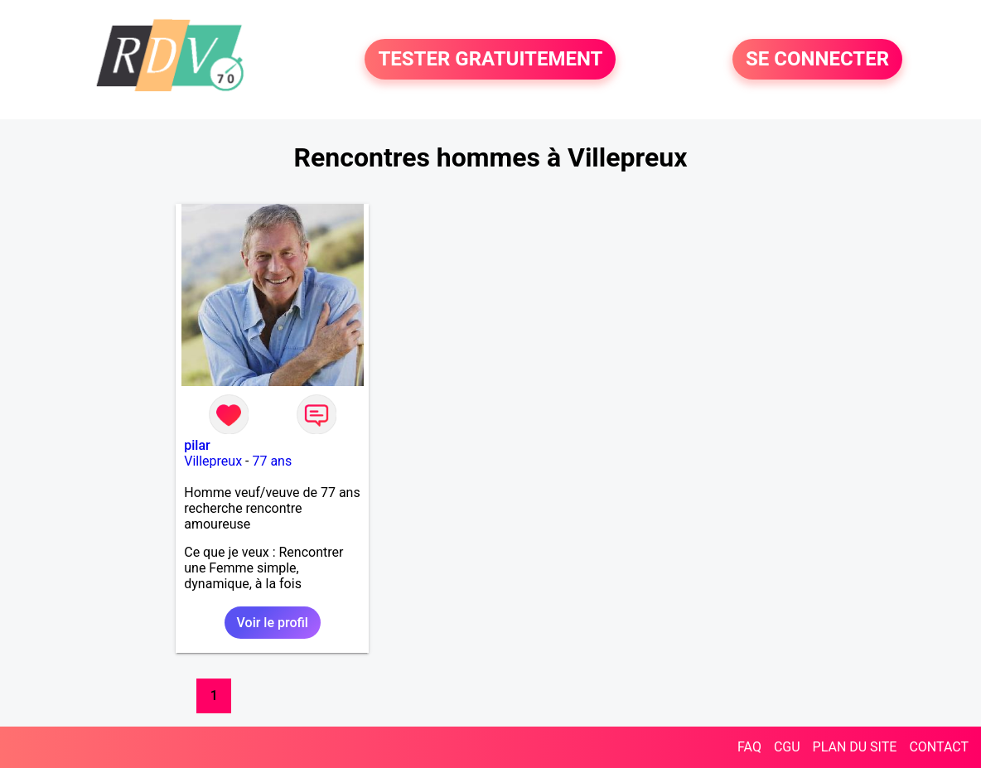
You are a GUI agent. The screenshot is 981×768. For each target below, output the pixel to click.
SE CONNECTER (817, 59)
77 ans (272, 461)
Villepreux (213, 461)
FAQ (749, 747)
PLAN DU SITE (855, 747)
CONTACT (939, 747)
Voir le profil (272, 622)
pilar (197, 445)
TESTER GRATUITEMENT (490, 59)
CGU (787, 747)
